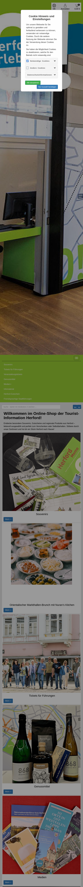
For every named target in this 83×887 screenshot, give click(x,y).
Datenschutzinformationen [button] (39, 75)
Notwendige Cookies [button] (40, 61)
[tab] (41, 61)
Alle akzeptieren (33, 83)
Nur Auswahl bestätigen (47, 87)
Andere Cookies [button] (37, 68)
